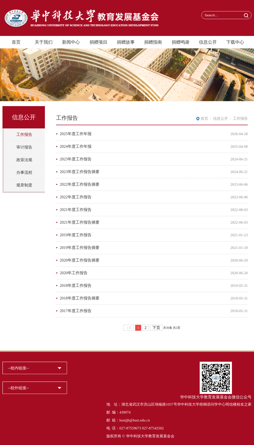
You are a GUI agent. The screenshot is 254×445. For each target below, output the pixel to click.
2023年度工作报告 (76, 159)
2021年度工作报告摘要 (79, 222)
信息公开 (208, 42)
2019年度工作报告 (76, 235)
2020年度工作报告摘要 (79, 260)
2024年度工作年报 (76, 146)
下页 (156, 328)
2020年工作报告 (74, 273)
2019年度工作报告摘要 (79, 247)
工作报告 (24, 134)
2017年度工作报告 (76, 311)
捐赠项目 (98, 42)
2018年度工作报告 (76, 285)
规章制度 (24, 185)
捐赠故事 (126, 42)
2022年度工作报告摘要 (79, 184)
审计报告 (24, 147)
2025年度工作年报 (76, 134)
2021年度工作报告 (76, 210)
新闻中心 (71, 42)
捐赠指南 (153, 42)
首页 (16, 42)
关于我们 (44, 42)
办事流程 (24, 172)
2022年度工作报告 (76, 197)
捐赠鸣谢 (181, 42)
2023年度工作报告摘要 (79, 172)
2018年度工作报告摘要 (79, 298)
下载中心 (235, 42)
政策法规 (24, 160)
